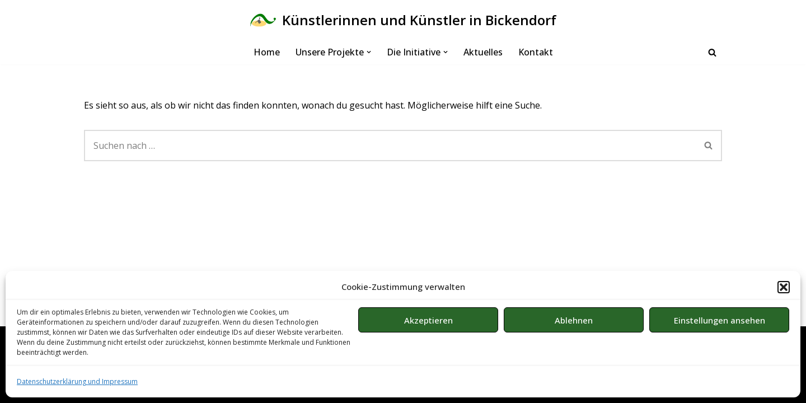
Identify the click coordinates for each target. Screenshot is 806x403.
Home (267, 52)
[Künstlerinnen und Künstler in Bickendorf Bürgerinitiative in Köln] (403, 20)
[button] (783, 287)
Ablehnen (574, 320)
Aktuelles (483, 52)
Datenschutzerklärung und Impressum (77, 381)
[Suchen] (712, 52)
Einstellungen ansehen (719, 320)
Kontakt (535, 52)
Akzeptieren (428, 320)
